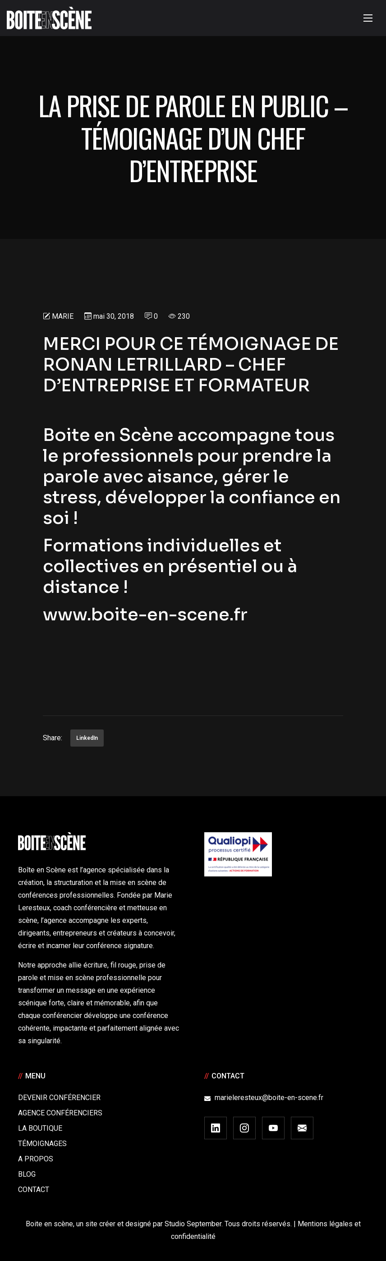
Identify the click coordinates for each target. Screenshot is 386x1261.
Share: (52, 738)
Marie (63, 316)
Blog (27, 1174)
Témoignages (42, 1143)
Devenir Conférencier (59, 1097)
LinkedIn (87, 738)
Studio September (193, 1224)
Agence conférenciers (60, 1113)
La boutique (40, 1128)
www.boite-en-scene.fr (147, 614)
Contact (33, 1189)
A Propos (35, 1159)
